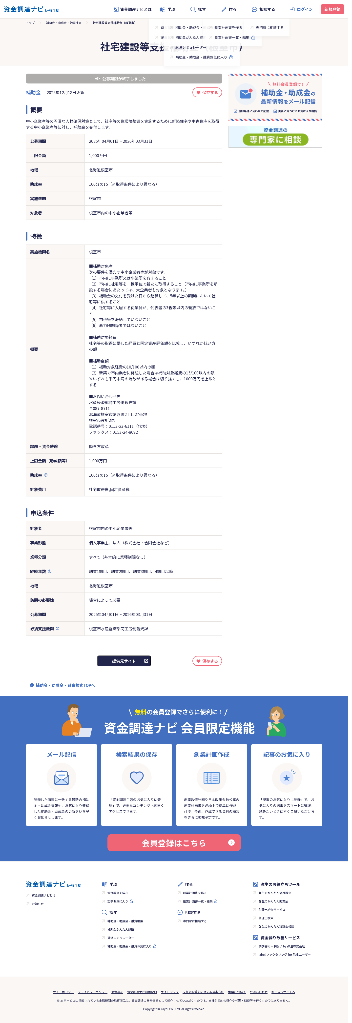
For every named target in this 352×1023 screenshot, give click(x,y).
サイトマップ (170, 992)
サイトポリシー (63, 992)
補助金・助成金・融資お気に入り (129, 946)
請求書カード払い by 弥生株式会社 (282, 946)
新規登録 (332, 9)
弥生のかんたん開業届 (273, 901)
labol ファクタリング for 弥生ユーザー (285, 954)
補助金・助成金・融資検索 (64, 22)
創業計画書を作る (195, 893)
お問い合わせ (259, 992)
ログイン (305, 9)
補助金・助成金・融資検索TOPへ (65, 685)
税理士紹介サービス (272, 909)
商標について (237, 992)
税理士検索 (266, 918)
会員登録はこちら (188, 842)
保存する (210, 92)
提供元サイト (124, 661)
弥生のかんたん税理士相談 (276, 926)
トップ (30, 22)
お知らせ (38, 903)
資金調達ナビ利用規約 (142, 992)
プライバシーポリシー (92, 992)
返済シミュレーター (120, 938)
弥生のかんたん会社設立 (275, 893)
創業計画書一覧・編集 (198, 901)
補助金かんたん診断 (120, 929)
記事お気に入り (117, 901)
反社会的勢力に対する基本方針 (203, 992)
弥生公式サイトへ (283, 992)
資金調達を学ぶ (117, 893)
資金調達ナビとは (132, 9)
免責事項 (117, 992)
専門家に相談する (195, 921)
